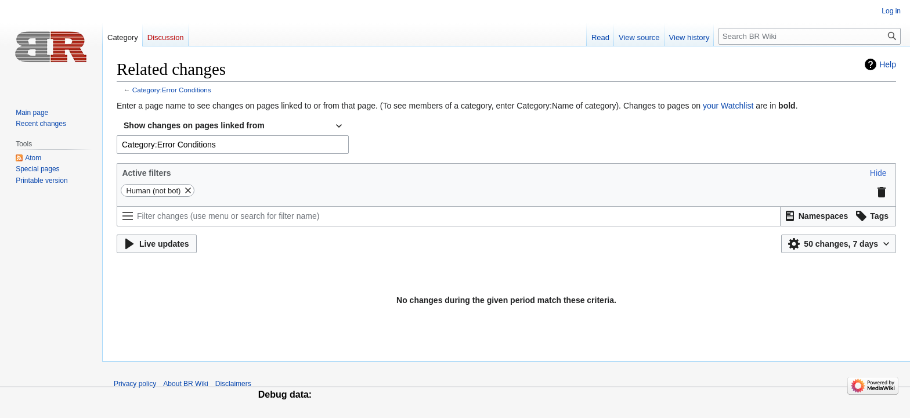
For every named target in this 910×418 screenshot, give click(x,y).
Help (887, 64)
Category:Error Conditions (171, 89)
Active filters (146, 173)
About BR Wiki (185, 384)
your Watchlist (728, 105)
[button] (878, 173)
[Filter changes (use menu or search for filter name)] (449, 216)
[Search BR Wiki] (809, 36)
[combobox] (233, 126)
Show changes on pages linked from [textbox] (194, 125)
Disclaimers (233, 384)
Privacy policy (135, 384)
